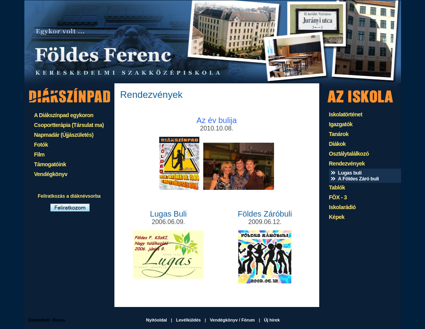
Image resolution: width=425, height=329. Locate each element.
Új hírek (272, 320)
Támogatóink (50, 164)
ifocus (58, 320)
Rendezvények (347, 163)
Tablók (337, 187)
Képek (337, 217)
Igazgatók (341, 124)
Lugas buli (350, 173)
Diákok (337, 144)
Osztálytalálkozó (349, 154)
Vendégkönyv (51, 174)
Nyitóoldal (156, 320)
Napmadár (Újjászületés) (64, 135)
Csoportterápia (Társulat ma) (69, 125)
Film (39, 154)
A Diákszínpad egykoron (64, 115)
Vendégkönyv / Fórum (232, 320)
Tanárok (339, 134)
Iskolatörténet (345, 114)
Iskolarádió (342, 207)
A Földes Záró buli (358, 179)
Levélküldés (188, 320)
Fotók (41, 145)
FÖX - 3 (338, 197)
